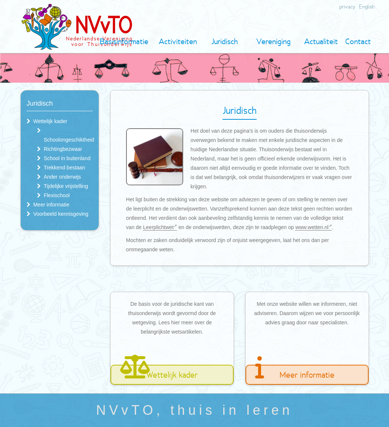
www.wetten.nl (313, 227)
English (367, 6)
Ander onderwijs (62, 177)
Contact (358, 41)
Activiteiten (178, 41)
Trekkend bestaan (64, 168)
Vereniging (273, 41)
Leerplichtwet (160, 227)
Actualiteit (321, 41)
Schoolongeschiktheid (69, 140)
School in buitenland (67, 158)
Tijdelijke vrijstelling (66, 186)
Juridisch (224, 41)
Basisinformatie (124, 41)
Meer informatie (51, 205)
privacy (347, 6)
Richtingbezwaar (63, 149)
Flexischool (57, 195)
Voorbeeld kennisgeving (61, 214)
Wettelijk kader (50, 121)
